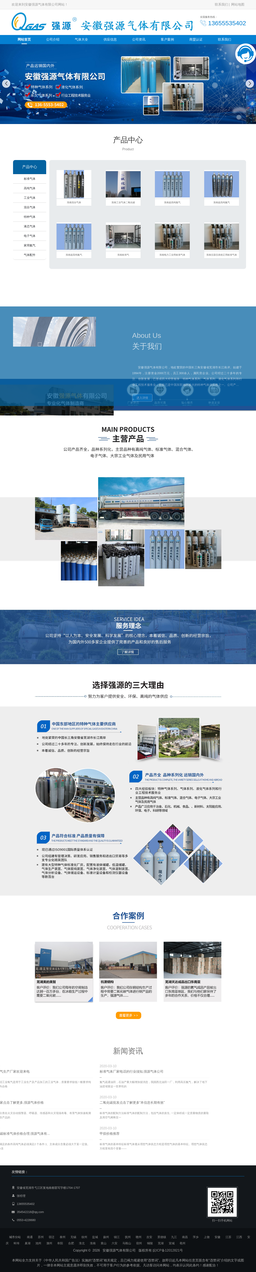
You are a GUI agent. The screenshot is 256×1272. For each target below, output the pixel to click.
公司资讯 (138, 39)
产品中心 (29, 167)
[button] (123, 120)
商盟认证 (196, 39)
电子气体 (29, 235)
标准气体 (29, 178)
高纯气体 (29, 188)
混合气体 (29, 207)
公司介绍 (52, 39)
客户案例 (167, 39)
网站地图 (237, 4)
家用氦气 (29, 245)
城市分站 (15, 1237)
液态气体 (29, 226)
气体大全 (81, 39)
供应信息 (110, 39)
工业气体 (29, 197)
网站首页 (24, 39)
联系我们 (221, 4)
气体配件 (29, 255)
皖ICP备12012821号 (168, 1250)
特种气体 (29, 216)
